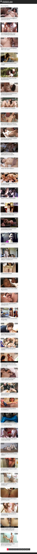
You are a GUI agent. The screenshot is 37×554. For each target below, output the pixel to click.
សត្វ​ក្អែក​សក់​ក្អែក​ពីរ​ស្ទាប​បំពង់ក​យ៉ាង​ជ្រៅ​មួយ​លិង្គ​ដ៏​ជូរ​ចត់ (9, 454)
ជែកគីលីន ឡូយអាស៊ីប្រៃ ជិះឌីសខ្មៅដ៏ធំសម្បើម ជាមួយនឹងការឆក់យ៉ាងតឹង (8, 379)
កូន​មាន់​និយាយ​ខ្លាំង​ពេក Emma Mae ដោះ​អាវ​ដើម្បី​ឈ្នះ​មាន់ (8, 484)
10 (22, 549)
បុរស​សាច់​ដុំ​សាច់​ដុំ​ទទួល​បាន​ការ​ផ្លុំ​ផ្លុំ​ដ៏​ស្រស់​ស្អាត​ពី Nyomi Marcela (9, 19)
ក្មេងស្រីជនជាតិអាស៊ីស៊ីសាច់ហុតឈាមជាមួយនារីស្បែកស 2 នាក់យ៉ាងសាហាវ (9, 259)
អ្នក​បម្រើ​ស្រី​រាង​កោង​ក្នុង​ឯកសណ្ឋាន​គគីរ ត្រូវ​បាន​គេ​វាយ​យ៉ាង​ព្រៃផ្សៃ (9, 184)
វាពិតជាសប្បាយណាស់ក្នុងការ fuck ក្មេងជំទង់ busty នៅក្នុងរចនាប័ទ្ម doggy (9, 424)
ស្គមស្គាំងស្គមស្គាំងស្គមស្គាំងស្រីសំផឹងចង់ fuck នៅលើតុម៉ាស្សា (8, 409)
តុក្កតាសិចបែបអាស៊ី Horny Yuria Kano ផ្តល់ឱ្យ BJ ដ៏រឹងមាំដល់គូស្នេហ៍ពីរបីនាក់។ (8, 334)
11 (24, 549)
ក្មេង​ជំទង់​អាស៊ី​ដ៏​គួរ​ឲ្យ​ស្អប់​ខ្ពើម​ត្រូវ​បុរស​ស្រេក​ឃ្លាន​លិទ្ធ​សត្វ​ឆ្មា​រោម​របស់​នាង (9, 94)
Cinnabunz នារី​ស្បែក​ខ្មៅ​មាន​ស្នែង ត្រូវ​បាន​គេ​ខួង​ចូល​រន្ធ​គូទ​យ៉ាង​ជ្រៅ (9, 439)
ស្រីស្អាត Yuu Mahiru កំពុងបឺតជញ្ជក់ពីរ (8, 198)
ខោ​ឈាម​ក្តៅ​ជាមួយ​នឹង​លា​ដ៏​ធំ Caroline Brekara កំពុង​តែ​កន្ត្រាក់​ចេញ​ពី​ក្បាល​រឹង (8, 34)
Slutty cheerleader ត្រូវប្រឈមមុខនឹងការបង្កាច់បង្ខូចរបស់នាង (9, 304)
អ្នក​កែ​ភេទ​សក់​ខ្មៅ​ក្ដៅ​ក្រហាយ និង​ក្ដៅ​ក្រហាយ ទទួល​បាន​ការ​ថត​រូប (8, 544)
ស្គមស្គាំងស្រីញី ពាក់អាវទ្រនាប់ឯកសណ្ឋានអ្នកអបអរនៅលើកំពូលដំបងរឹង (8, 229)
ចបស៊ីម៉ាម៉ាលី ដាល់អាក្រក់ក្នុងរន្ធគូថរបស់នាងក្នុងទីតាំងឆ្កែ (9, 244)
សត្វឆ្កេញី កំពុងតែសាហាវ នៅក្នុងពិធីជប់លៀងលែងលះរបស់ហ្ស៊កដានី (7, 154)
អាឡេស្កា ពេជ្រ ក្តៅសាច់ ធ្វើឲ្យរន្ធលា (7, 168)
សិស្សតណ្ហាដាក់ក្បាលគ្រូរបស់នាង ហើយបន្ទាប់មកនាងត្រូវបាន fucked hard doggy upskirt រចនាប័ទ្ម (9, 365)
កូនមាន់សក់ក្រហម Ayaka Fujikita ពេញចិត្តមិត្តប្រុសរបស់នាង (9, 289)
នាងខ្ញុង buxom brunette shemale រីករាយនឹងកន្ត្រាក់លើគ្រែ (9, 319)
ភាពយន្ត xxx (7, 1)
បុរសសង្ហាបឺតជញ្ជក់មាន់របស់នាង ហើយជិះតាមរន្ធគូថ (9, 64)
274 (27, 549)
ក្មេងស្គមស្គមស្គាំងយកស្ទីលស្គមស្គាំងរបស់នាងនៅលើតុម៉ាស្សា (8, 514)
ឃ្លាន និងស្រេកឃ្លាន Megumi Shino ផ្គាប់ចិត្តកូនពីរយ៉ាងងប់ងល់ (8, 79)
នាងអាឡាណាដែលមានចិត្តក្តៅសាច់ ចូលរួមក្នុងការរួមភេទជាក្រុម (9, 469)
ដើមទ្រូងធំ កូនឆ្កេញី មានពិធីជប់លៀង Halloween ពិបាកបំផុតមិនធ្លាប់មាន (8, 529)
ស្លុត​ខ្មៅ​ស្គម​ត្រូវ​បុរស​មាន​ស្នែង (6, 273)
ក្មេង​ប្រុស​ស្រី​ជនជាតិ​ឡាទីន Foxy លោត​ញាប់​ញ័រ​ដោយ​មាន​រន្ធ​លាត (9, 394)
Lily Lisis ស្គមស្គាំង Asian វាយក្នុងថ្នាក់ (8, 108)
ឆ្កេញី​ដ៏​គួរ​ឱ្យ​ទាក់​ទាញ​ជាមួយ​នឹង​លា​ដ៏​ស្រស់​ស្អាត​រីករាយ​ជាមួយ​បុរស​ (8, 499)
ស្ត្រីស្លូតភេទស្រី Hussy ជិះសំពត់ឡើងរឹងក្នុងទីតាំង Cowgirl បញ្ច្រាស (9, 49)
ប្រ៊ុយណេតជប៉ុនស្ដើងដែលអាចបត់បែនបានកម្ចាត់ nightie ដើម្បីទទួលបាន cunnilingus (9, 124)
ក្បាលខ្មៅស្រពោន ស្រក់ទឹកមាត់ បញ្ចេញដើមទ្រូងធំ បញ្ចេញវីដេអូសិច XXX (9, 139)
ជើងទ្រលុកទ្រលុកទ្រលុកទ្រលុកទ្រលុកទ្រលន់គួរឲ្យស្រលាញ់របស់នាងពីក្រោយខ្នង (9, 214)
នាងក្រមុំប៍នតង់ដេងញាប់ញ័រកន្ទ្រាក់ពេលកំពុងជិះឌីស (8, 349)
